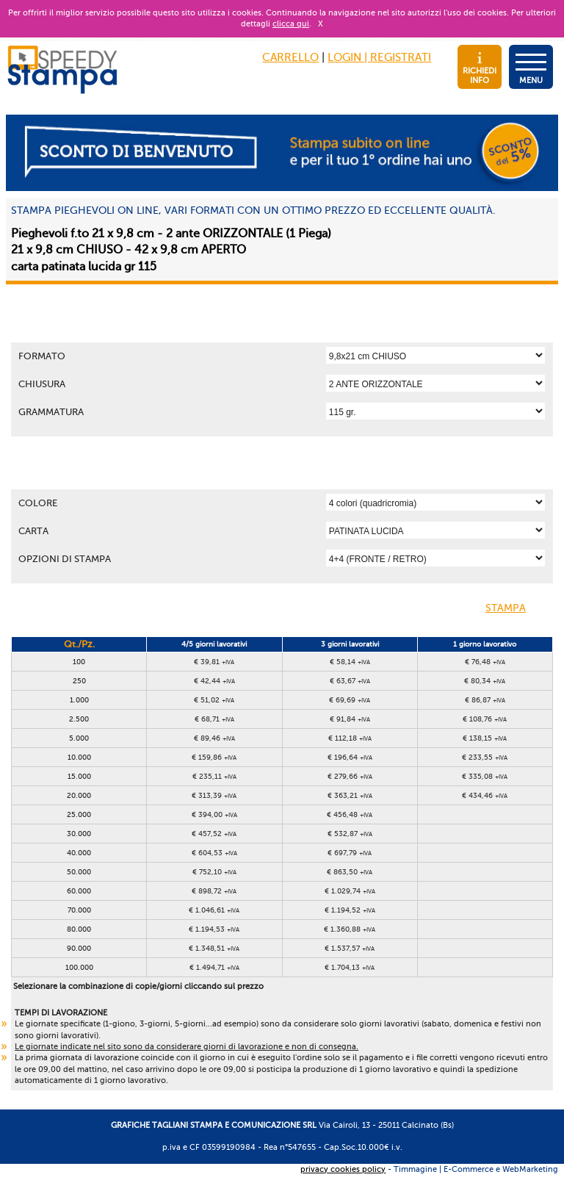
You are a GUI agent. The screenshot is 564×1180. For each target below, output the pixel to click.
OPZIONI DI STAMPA (64, 558)
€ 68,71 (214, 719)
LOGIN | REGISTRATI (379, 57)
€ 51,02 (214, 700)
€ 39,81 (214, 662)
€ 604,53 (214, 853)
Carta (33, 530)
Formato (41, 355)
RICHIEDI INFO (479, 68)
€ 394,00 (214, 814)
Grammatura (51, 411)
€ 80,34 (484, 681)
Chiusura (41, 383)
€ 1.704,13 (350, 967)
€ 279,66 (350, 776)
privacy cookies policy (343, 1169)
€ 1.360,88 (349, 929)
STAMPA (517, 609)
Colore (37, 502)
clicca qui (290, 24)
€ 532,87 (350, 834)
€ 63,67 (350, 681)
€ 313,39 (214, 795)
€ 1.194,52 (350, 910)
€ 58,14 (350, 662)
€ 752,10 (214, 872)
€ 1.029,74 (350, 891)
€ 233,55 (484, 757)
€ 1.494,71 (214, 967)
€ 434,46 (484, 795)
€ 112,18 (350, 738)
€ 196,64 (350, 757)
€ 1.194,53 (214, 929)
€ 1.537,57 (350, 948)
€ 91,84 (350, 719)
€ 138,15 (485, 738)
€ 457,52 (214, 834)
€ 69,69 (349, 700)
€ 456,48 (349, 814)
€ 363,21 (350, 795)
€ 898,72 (214, 891)
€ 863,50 (349, 872)
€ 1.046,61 (214, 910)
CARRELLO (290, 57)
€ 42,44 (214, 681)
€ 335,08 (484, 776)
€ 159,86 (214, 757)
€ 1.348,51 (214, 948)
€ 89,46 (214, 738)
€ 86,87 (485, 700)
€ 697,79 (350, 853)
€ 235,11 (214, 776)
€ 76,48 (485, 662)
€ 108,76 (485, 719)
